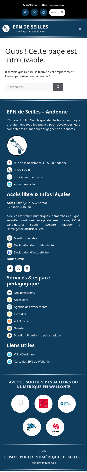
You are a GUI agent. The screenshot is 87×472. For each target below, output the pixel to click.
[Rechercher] (62, 12)
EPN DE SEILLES (30, 27)
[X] (34, 12)
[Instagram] (43, 12)
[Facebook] (25, 12)
